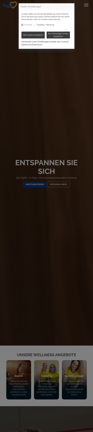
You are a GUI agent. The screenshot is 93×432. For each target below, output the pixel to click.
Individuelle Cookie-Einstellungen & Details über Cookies (44, 42)
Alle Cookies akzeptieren (33, 35)
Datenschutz (26, 45)
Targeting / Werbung (45, 25)
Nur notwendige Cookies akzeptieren (58, 35)
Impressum (37, 45)
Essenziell (28, 25)
